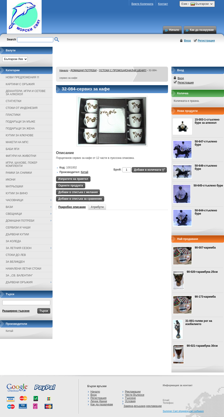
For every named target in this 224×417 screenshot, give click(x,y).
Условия (130, 401)
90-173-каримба (205, 296)
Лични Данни (99, 401)
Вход (187, 40)
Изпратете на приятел (73, 179)
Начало (174, 29)
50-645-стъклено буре (208, 185)
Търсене (130, 398)
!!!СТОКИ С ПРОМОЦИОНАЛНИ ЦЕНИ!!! (122, 70)
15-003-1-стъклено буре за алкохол (207, 121)
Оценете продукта (70, 185)
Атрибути (97, 207)
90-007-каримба (205, 247)
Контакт (163, 3)
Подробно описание (72, 207)
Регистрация (206, 40)
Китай (9, 331)
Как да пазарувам (202, 29)
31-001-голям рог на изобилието (198, 322)
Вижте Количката (142, 3)
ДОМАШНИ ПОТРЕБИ (83, 70)
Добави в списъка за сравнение (80, 198)
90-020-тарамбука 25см (202, 271)
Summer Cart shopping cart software (183, 411)
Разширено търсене (15, 310)
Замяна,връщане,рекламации (143, 406)
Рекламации (133, 391)
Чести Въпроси (134, 394)
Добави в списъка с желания (78, 192)
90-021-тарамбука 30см (202, 345)
